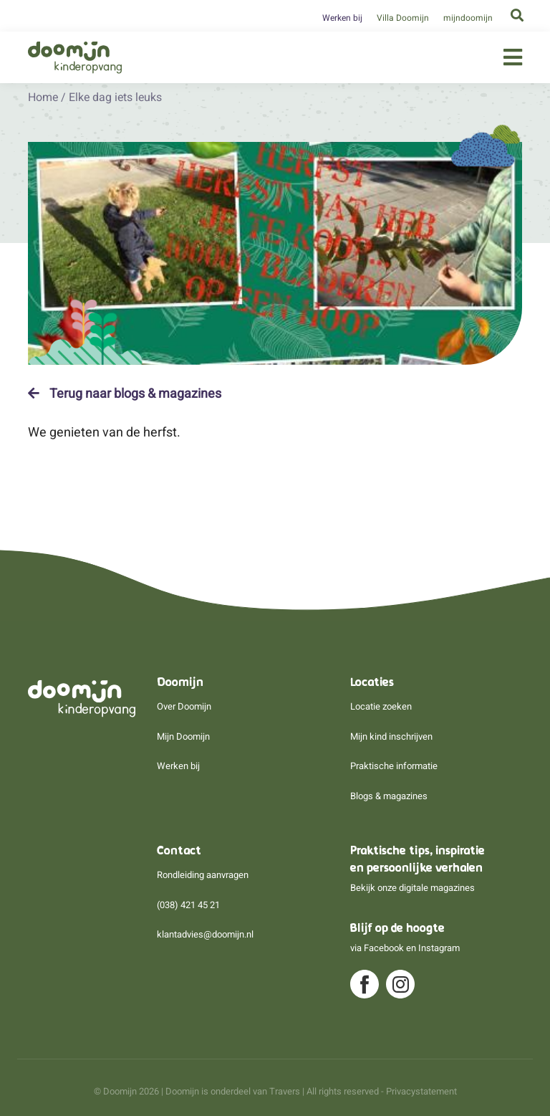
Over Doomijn (184, 706)
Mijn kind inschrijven (391, 736)
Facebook (384, 948)
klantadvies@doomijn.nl (205, 934)
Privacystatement (421, 1091)
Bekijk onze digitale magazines (412, 887)
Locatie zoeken (381, 706)
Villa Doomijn (403, 18)
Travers (284, 1091)
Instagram (439, 948)
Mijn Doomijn (183, 736)
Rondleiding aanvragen (203, 874)
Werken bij (342, 18)
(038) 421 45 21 (188, 905)
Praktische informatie (394, 765)
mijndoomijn (468, 18)
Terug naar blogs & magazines (124, 393)
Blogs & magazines (389, 796)
